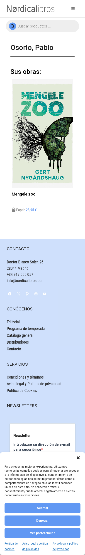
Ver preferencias (42, 533)
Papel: (24, 210)
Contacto (14, 349)
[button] (78, 458)
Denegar (42, 521)
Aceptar (43, 508)
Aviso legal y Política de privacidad (34, 384)
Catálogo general (20, 335)
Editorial (13, 322)
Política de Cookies (22, 390)
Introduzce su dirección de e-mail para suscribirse (41, 447)
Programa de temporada (26, 328)
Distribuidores (18, 342)
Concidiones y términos (25, 377)
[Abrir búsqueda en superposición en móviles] (42, 26)
